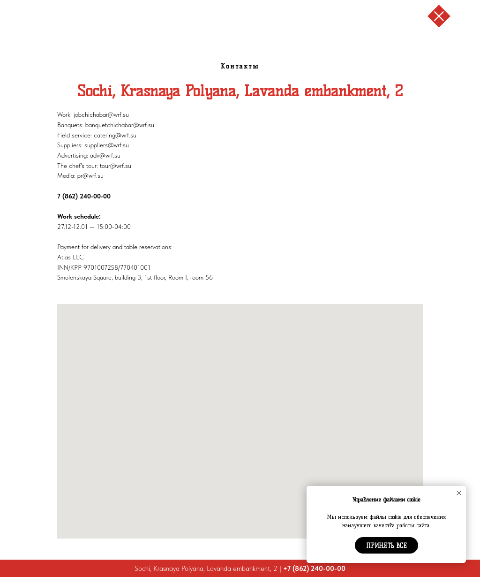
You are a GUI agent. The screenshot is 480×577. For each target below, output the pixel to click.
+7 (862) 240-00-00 (314, 568)
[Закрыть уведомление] (459, 493)
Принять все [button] (386, 545)
